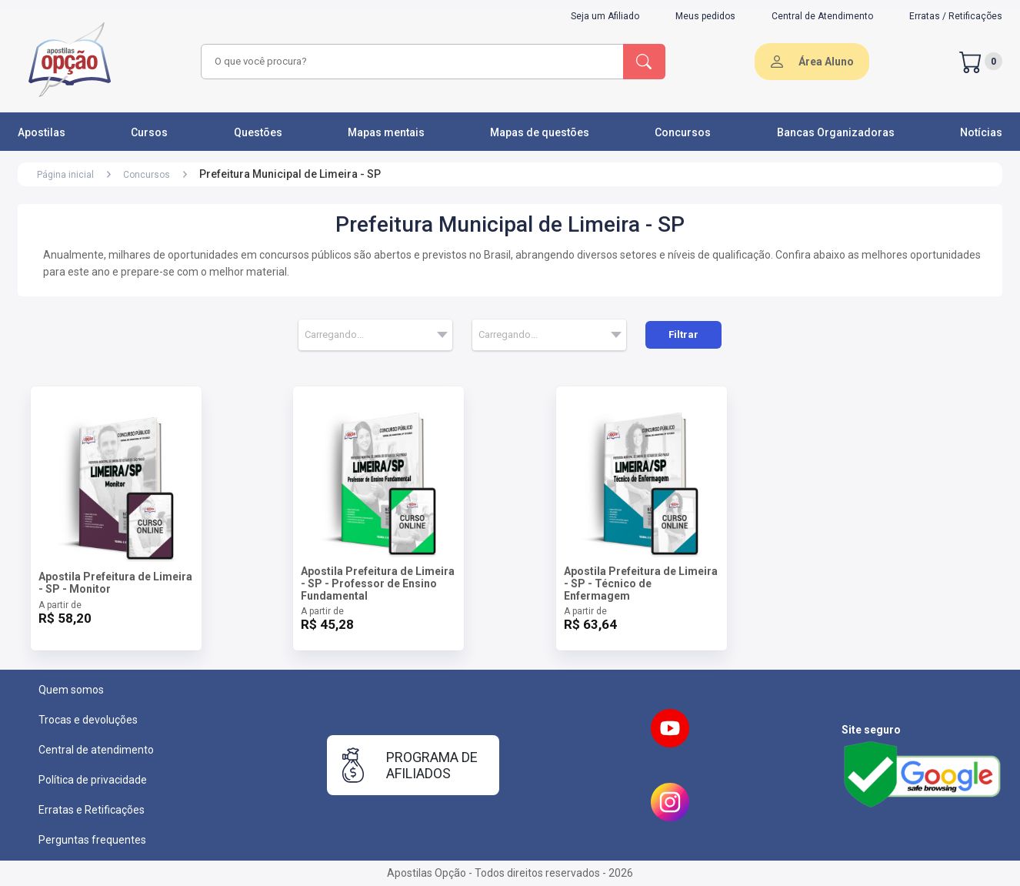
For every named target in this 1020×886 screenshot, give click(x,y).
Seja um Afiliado (605, 16)
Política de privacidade (92, 780)
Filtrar (683, 334)
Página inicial (65, 174)
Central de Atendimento (822, 16)
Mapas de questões (539, 132)
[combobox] (410, 62)
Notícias (981, 132)
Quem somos (71, 690)
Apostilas (41, 132)
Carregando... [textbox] (334, 334)
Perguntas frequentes (92, 840)
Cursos (149, 132)
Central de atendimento (96, 750)
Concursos (683, 132)
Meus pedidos (705, 16)
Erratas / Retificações (955, 16)
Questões (258, 132)
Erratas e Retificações (91, 810)
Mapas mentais (386, 132)
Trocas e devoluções (88, 720)
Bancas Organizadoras (836, 132)
